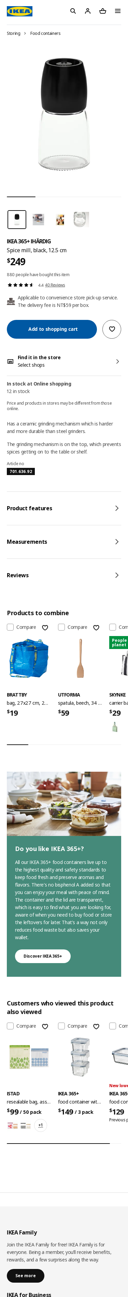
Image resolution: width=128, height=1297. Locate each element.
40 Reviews (55, 285)
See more (25, 1276)
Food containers (45, 33)
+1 (40, 1125)
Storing (13, 33)
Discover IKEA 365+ (43, 956)
